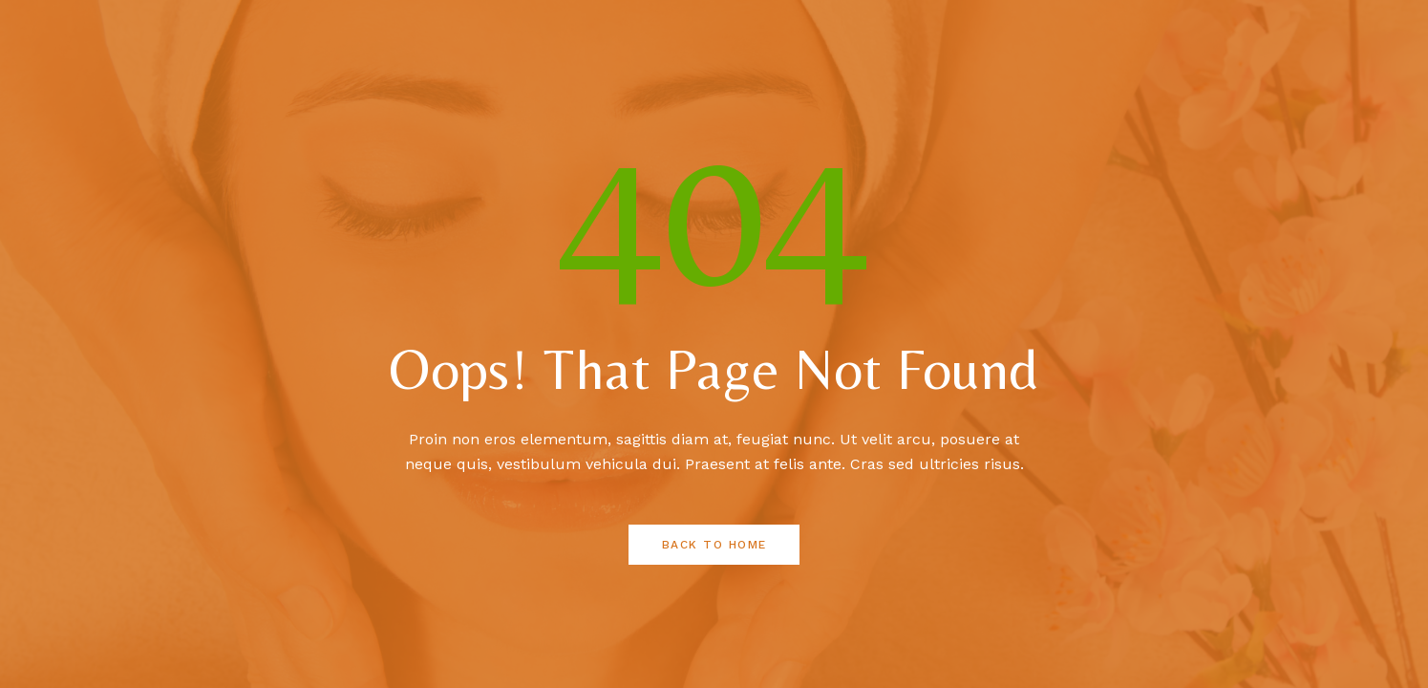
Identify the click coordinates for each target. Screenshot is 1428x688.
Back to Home (714, 544)
